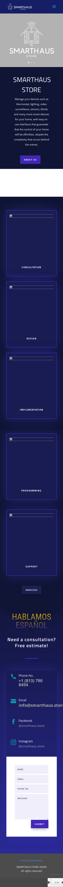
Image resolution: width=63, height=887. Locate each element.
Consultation (32, 267)
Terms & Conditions (31, 860)
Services (31, 590)
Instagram (26, 741)
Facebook (25, 721)
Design (31, 338)
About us (30, 162)
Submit (40, 824)
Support (31, 566)
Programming (31, 490)
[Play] (49, 882)
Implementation (31, 409)
